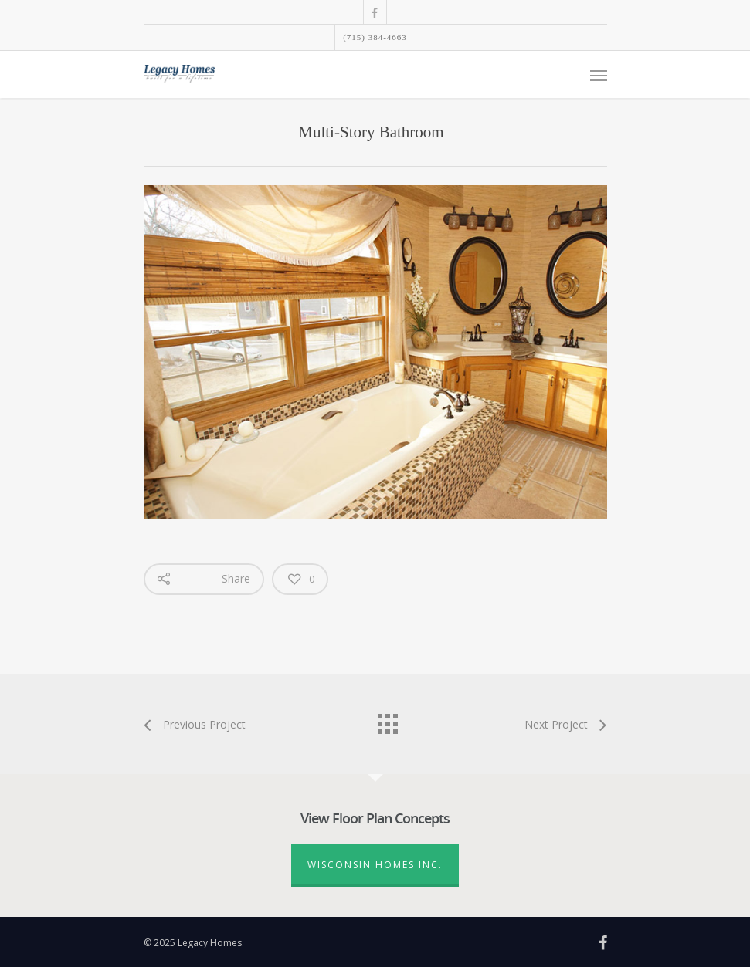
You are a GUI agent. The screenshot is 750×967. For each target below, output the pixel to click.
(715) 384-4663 (375, 37)
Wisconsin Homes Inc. (375, 864)
